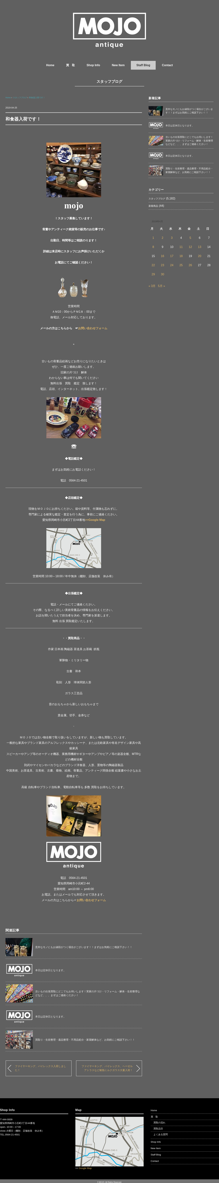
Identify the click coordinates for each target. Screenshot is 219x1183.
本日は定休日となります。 (50, 970)
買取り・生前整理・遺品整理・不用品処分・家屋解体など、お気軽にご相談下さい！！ (85, 1039)
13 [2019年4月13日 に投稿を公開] (199, 246)
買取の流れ (159, 1122)
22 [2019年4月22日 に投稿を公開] (153, 265)
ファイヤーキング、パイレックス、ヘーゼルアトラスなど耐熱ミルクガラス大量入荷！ (107, 1068)
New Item (118, 65)
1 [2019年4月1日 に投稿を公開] (153, 237)
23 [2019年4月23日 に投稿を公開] (162, 265)
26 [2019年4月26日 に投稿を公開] (190, 265)
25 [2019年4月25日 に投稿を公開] (181, 265)
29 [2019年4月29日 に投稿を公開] (153, 274)
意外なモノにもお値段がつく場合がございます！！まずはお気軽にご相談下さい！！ (83, 947)
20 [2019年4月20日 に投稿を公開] (199, 256)
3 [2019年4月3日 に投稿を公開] (172, 237)
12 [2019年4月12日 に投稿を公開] (190, 246)
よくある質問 (160, 1134)
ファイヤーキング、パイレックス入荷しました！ (40, 1068)
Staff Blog (143, 65)
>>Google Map (95, 519)
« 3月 (152, 286)
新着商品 (153, 206)
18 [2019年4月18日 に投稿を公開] (181, 256)
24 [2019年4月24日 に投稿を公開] (171, 265)
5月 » (161, 286)
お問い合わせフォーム (92, 328)
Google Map (85, 1168)
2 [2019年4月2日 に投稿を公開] (162, 237)
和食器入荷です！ (37, 97)
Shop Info (93, 65)
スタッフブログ (109, 81)
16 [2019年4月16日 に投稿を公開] (162, 256)
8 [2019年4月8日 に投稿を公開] (153, 246)
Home (50, 65)
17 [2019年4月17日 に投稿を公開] (171, 256)
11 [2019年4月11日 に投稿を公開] (181, 246)
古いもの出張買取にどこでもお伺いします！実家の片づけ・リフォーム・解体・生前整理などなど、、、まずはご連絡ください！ (189, 140)
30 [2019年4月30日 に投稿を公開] (162, 274)
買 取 (70, 65)
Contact (167, 65)
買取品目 (158, 1128)
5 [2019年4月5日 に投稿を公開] (190, 237)
